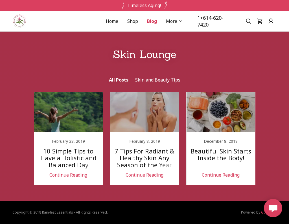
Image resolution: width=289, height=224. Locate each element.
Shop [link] (132, 21)
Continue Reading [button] (68, 175)
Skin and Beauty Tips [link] (157, 80)
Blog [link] (152, 21)
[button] (174, 21)
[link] (19, 20)
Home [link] (112, 21)
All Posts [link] (118, 80)
